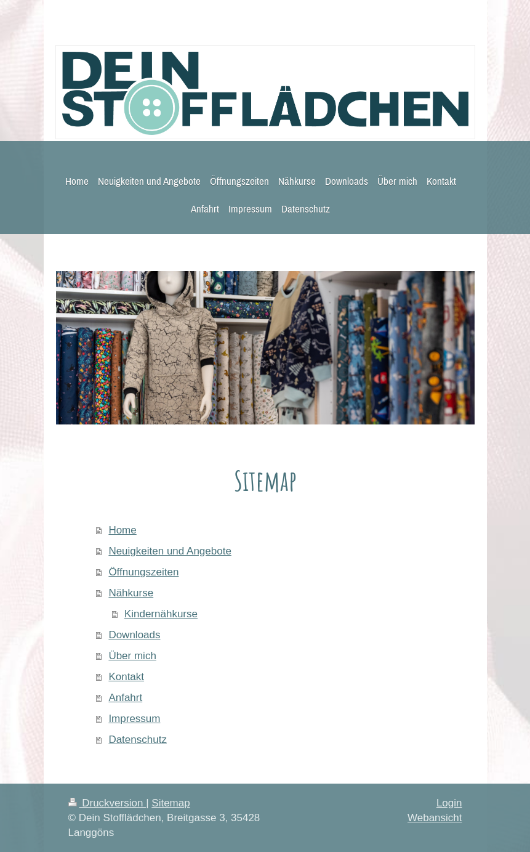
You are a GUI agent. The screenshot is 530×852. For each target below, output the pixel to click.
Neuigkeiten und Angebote (169, 551)
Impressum (134, 718)
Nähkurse (130, 593)
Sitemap (170, 803)
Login (449, 803)
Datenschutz (137, 739)
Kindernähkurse (161, 614)
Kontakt (126, 677)
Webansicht (435, 818)
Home (122, 530)
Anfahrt (125, 698)
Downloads (134, 635)
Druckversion (107, 803)
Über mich (132, 656)
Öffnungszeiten (143, 572)
